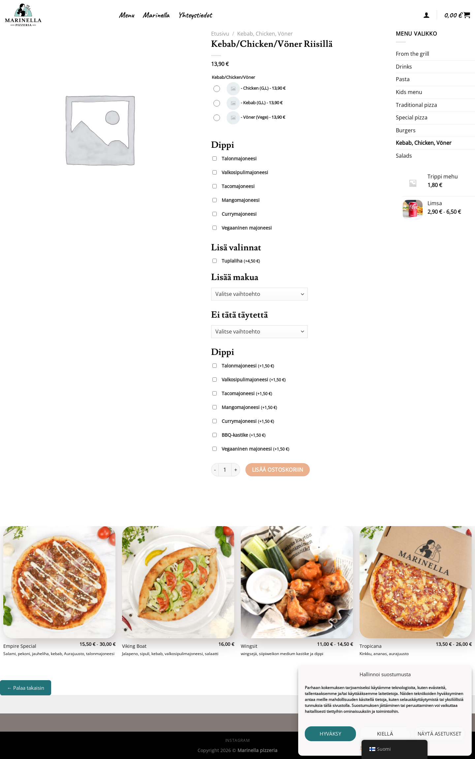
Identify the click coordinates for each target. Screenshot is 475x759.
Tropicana (371, 646)
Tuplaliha (241, 261)
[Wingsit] (297, 582)
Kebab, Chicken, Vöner (265, 33)
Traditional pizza (416, 105)
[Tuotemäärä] (225, 469)
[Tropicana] (416, 582)
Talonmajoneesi (239, 158)
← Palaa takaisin (25, 687)
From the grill (412, 53)
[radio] (251, 88)
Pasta (403, 79)
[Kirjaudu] (426, 15)
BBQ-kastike (244, 435)
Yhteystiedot (195, 15)
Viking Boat (134, 646)
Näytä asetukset (439, 733)
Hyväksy (330, 733)
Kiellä (385, 733)
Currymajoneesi (239, 214)
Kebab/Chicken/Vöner (233, 77)
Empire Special (19, 646)
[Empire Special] (59, 582)
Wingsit (249, 646)
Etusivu (220, 33)
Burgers (406, 130)
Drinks (404, 66)
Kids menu (409, 92)
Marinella (155, 15)
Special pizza (412, 117)
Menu (126, 15)
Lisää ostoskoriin (277, 469)
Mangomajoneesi (241, 200)
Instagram (237, 740)
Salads (404, 155)
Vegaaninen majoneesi (247, 228)
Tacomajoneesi (238, 186)
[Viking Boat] (178, 582)
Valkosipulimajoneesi (245, 172)
